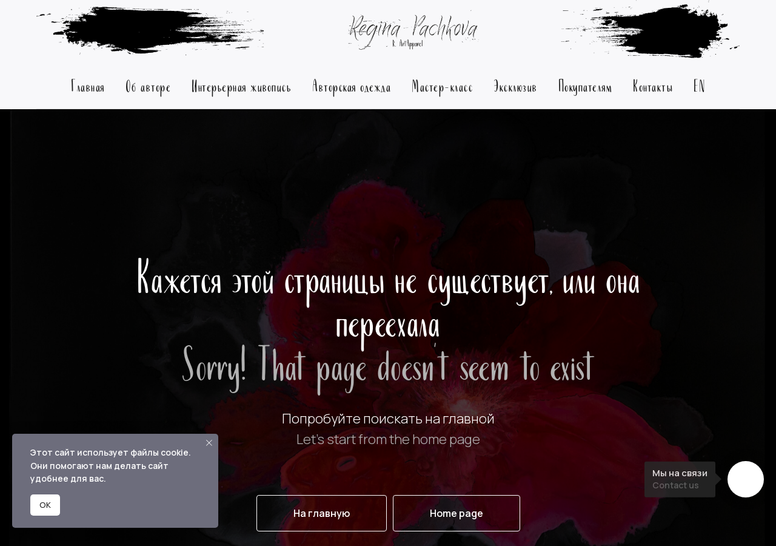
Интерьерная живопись (242, 85)
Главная (88, 85)
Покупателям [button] (585, 85)
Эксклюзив (515, 85)
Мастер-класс (442, 85)
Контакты (653, 85)
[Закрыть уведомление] (209, 443)
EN (699, 85)
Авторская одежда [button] (351, 85)
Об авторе (148, 85)
